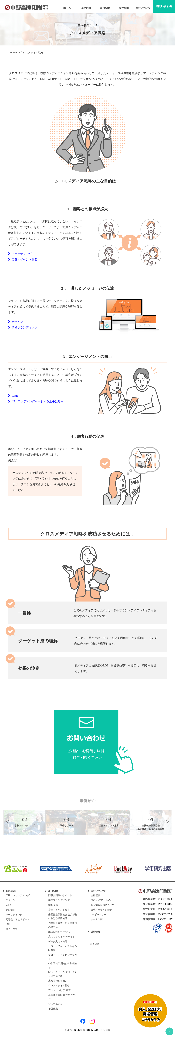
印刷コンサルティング (18, 895)
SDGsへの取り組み (101, 900)
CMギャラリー (98, 914)
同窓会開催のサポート (60, 895)
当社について (143, 8)
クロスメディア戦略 (59, 985)
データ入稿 (97, 919)
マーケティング (20, 253)
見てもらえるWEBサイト (61, 936)
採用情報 (124, 8)
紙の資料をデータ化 (59, 932)
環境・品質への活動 (101, 910)
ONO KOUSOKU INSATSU (86, 1030)
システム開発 (55, 1003)
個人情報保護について (102, 905)
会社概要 (95, 895)
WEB (13, 395)
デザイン (15, 321)
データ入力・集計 (57, 941)
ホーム (67, 8)
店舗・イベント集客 (22, 259)
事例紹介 (105, 8)
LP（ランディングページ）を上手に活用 (36, 401)
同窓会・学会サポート (18, 919)
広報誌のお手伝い (57, 980)
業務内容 (86, 8)
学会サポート (55, 905)
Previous (7, 821)
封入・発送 (12, 929)
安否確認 (93, 944)
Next (168, 821)
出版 (8, 924)
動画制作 (10, 910)
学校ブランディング (22, 327)
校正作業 (53, 1008)
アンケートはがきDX (59, 990)
